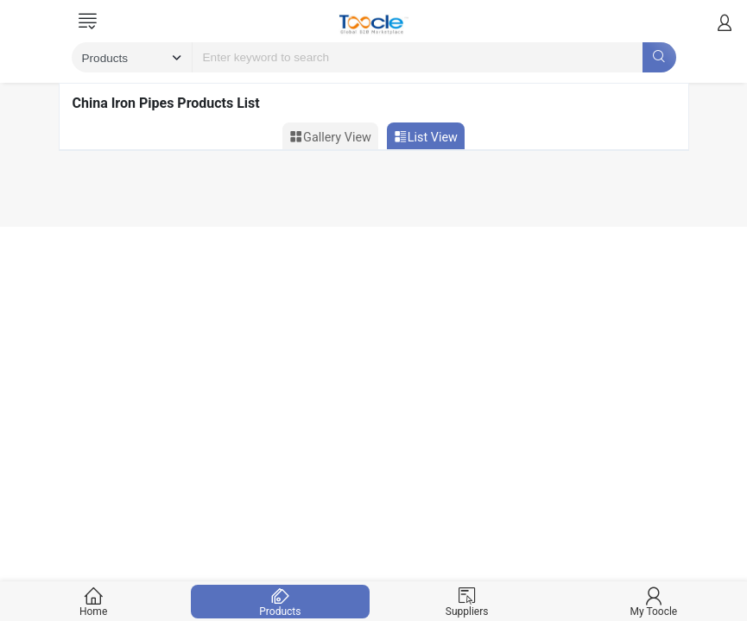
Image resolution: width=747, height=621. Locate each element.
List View (426, 137)
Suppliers (467, 602)
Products (280, 602)
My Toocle (653, 602)
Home (94, 602)
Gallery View (330, 137)
